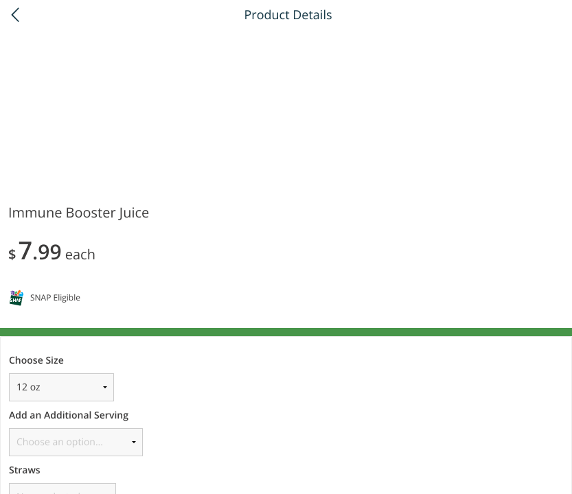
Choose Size (36, 360)
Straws (25, 470)
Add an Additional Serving (68, 415)
